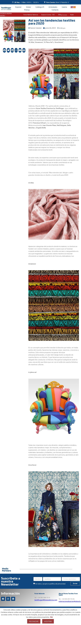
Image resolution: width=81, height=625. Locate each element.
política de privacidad (57, 584)
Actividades (53, 7)
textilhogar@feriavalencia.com (45, 600)
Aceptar (48, 621)
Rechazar (33, 621)
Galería (64, 7)
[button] (4, 50)
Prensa (26, 10)
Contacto (55, 10)
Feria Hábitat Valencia (30, 15)
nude (72, 15)
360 (62, 15)
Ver (51, 617)
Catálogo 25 (39, 7)
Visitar (28, 7)
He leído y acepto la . (50, 584)
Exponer (18, 7)
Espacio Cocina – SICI (48, 15)
